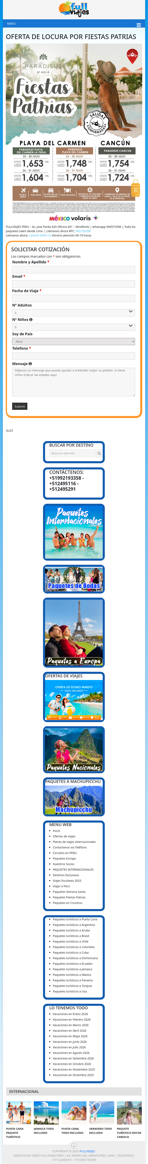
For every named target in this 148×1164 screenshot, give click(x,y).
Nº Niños (61, 319)
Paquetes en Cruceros (67, 903)
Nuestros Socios (63, 864)
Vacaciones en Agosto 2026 (71, 1053)
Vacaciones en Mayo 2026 (70, 1036)
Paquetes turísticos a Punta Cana (75, 919)
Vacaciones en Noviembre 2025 (74, 1069)
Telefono (21, 348)
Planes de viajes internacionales (74, 842)
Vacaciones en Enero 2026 (70, 1014)
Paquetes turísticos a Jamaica (72, 969)
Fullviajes (87, 1151)
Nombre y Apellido (30, 262)
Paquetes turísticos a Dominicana (75, 958)
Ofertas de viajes (64, 836)
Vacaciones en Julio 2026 (69, 1047)
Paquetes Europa (64, 858)
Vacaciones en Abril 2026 (69, 1031)
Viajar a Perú (61, 886)
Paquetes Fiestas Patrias (69, 897)
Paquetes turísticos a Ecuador (73, 964)
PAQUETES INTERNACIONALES (73, 869)
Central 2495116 (40, 235)
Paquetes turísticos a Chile (70, 941)
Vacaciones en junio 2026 (70, 1042)
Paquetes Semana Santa (69, 892)
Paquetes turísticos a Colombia (73, 947)
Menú (11, 23)
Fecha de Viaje (26, 291)
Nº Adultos (22, 305)
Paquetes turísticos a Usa (70, 991)
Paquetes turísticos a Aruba (71, 930)
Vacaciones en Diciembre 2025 (73, 1075)
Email (18, 276)
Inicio (56, 831)
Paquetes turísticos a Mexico (72, 975)
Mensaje (73, 364)
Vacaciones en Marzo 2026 (71, 1025)
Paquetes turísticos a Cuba (71, 952)
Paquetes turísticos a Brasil (71, 936)
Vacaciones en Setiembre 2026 (73, 1058)
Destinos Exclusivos (66, 875)
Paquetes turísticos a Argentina (74, 925)
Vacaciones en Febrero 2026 (71, 1019)
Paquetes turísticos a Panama (73, 980)
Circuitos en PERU (65, 853)
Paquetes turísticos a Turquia (72, 986)
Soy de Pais (22, 334)
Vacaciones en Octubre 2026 (72, 1064)
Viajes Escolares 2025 (67, 881)
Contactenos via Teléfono (70, 847)
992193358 (83, 231)
